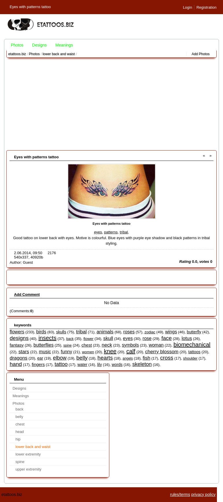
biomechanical (192, 344)
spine (67, 345)
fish (146, 358)
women (88, 352)
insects (47, 338)
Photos (17, 45)
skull (108, 338)
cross (166, 358)
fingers (38, 364)
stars (24, 351)
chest (87, 345)
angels (128, 358)
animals (105, 331)
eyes (98, 232)
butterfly (194, 332)
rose (147, 338)
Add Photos (201, 54)
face (166, 338)
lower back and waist (59, 54)
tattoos (194, 351)
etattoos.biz (17, 54)
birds (41, 331)
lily (99, 364)
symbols (130, 345)
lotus (187, 338)
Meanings (64, 45)
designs (19, 338)
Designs (39, 45)
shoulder (190, 358)
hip (17, 439)
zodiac (149, 332)
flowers (17, 331)
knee (110, 351)
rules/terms (180, 494)
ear (40, 358)
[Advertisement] (111, 104)
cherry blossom (161, 351)
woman (156, 345)
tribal (124, 232)
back (69, 339)
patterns (111, 232)
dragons (18, 358)
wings (171, 331)
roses (128, 331)
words (117, 364)
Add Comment (27, 294)
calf (130, 351)
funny (66, 351)
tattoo (61, 364)
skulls (61, 332)
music (45, 351)
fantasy (16, 345)
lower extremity (27, 454)
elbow (60, 358)
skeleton (142, 364)
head (19, 432)
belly (82, 358)
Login (187, 7)
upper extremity (28, 469)
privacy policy (203, 494)
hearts (105, 358)
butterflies (44, 345)
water (82, 364)
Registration (206, 7)
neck (107, 345)
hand (16, 364)
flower (88, 338)
